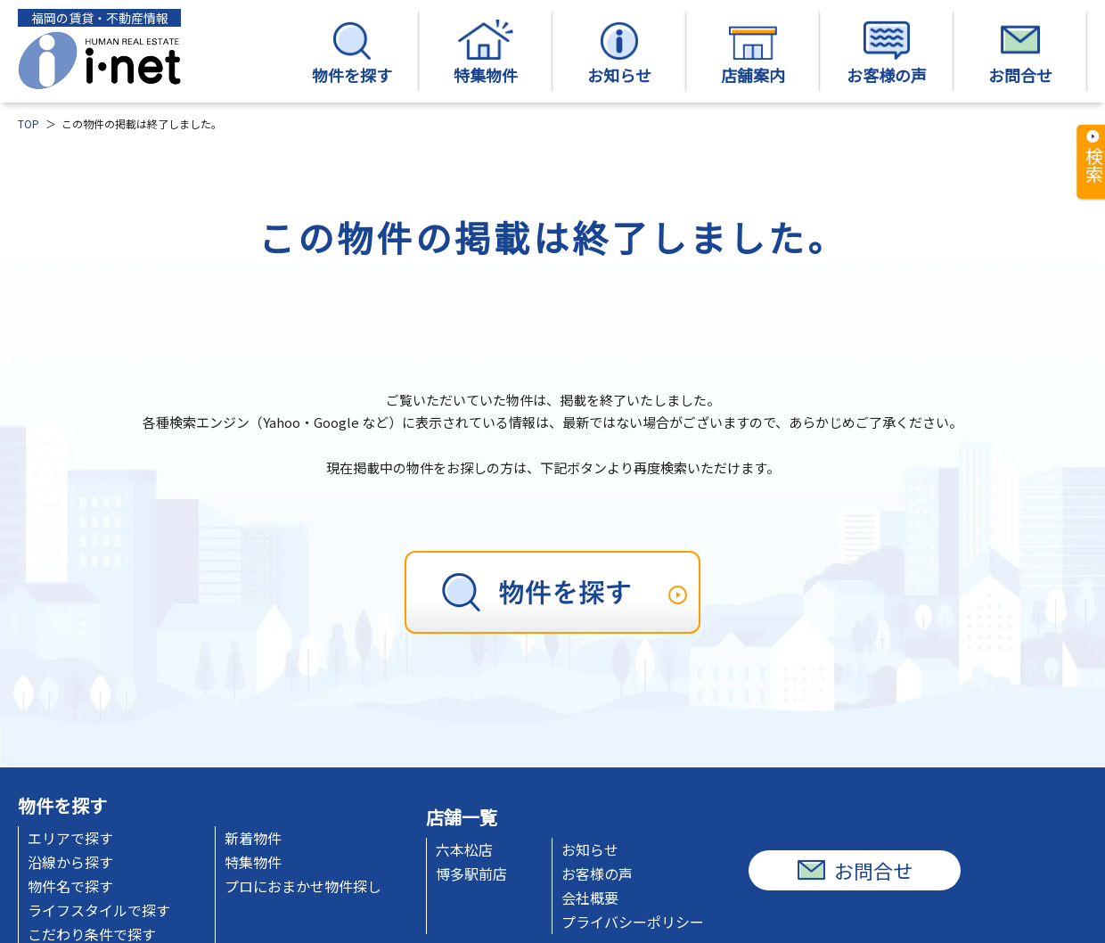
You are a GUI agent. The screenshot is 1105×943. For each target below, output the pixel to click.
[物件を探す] (552, 592)
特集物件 (486, 53)
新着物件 (253, 838)
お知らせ (619, 53)
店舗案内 (753, 53)
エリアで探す (70, 838)
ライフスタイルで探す (99, 910)
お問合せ (1020, 53)
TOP (28, 123)
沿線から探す (70, 862)
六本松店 (464, 849)
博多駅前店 (471, 873)
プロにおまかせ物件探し (303, 886)
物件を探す (352, 53)
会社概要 (589, 897)
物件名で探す (70, 886)
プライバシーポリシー (632, 921)
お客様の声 (887, 53)
